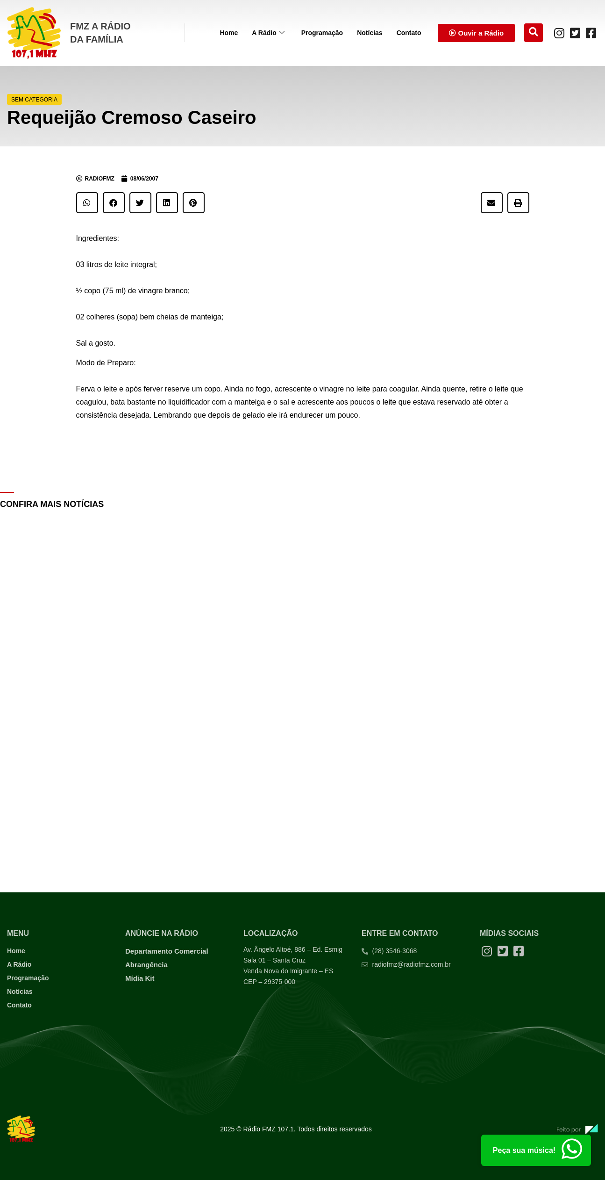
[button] (87, 202)
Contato (409, 32)
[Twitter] (575, 33)
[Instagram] (559, 33)
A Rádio (268, 33)
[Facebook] (591, 33)
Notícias (369, 32)
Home (229, 32)
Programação (322, 32)
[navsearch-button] (533, 32)
